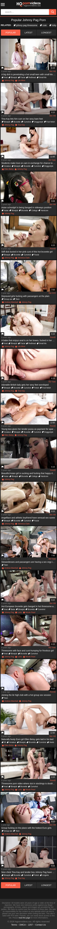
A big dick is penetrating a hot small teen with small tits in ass (28, 74)
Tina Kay (21, 125)
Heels (51, 742)
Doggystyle (38, 122)
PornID (53, 249)
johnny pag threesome (26, 25)
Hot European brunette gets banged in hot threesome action (28, 606)
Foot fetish (50, 122)
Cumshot (27, 122)
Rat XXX (52, 293)
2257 (30, 925)
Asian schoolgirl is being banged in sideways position (26, 207)
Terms (14, 925)
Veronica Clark (23, 258)
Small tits (43, 77)
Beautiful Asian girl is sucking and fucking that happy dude (28, 473)
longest (46, 32)
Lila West (21, 80)
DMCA (22, 925)
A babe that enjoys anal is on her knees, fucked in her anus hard (28, 340)
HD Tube (52, 160)
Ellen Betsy (9, 169)
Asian (6, 210)
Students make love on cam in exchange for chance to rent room (28, 163)
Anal (6, 77)
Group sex (8, 299)
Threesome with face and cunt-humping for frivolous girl (27, 650)
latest (29, 32)
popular (11, 32)
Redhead (32, 77)
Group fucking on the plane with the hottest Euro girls (26, 828)
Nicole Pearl (30, 612)
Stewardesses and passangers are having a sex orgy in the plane (28, 562)
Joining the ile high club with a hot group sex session (26, 695)
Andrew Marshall (11, 302)
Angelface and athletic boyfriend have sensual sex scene (28, 517)
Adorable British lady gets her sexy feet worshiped (25, 385)
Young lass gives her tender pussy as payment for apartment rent (28, 429)
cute (45, 25)
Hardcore (44, 210)
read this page (24, 918)
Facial (22, 77)
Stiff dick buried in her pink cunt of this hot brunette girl (27, 252)
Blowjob (14, 77)
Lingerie (45, 875)
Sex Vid (52, 71)
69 (5, 742)
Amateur (7, 166)
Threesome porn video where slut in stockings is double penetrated (28, 783)
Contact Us (40, 925)
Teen (17, 299)
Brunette (17, 122)
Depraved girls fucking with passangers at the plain (25, 296)
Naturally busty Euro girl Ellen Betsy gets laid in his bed (27, 739)
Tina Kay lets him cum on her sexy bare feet (22, 119)
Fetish (36, 388)
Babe (13, 609)
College (34, 210)
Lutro (20, 612)
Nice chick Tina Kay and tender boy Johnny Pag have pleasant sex (28, 872)
